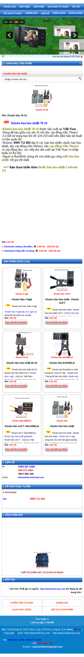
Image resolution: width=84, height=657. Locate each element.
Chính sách (59, 13)
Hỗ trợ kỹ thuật (12, 13)
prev (9, 35)
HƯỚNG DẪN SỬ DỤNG (22, 603)
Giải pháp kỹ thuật (58, 7)
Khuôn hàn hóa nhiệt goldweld (18, 436)
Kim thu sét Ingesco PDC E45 (69, 56)
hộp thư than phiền (62, 609)
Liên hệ (45, 13)
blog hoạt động (21, 609)
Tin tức (76, 7)
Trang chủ (9, 7)
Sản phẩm (39, 7)
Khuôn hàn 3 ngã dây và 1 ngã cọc (21, 312)
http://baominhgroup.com (66, 633)
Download (31, 13)
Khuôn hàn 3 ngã (67, 436)
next (74, 35)
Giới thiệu (24, 7)
